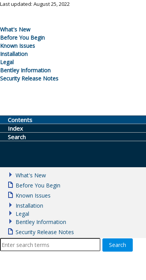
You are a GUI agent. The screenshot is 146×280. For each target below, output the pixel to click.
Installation (14, 54)
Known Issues (17, 45)
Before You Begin (22, 37)
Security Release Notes (29, 78)
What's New (15, 29)
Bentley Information (25, 70)
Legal (7, 62)
